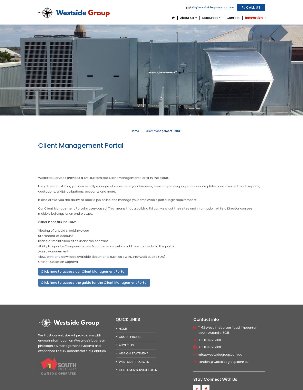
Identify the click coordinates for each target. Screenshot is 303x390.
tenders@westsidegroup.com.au (223, 384)
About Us (187, 18)
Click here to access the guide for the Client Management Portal (94, 306)
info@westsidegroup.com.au (212, 7)
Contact (233, 18)
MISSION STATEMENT (133, 376)
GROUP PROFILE (130, 359)
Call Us (251, 7)
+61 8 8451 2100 (209, 363)
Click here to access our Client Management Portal (83, 294)
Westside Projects (134, 384)
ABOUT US (126, 368)
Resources (210, 18)
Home (123, 351)
